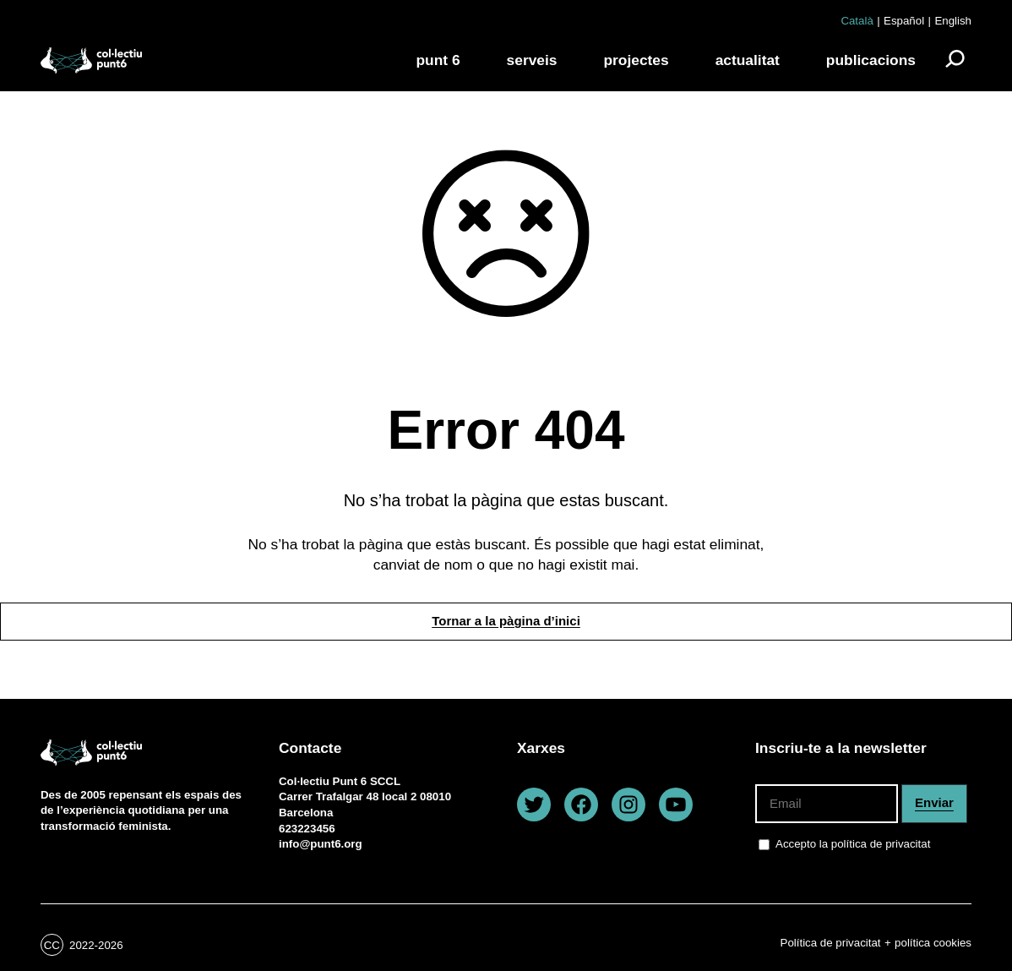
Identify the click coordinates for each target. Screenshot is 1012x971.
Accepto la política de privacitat (852, 843)
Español (904, 20)
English (952, 20)
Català (857, 20)
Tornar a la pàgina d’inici (506, 621)
